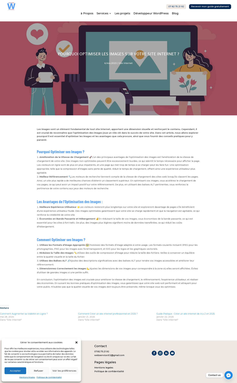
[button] (76, 342)
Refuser (38, 370)
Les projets (122, 13)
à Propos (87, 13)
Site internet (126, 63)
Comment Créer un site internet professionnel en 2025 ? (108, 313)
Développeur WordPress (151, 13)
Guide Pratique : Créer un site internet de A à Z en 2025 (185, 313)
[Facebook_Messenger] (228, 375)
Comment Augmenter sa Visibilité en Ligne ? (24, 313)
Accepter (15, 370)
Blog (175, 13)
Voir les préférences (64, 370)
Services (102, 13)
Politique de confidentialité (49, 377)
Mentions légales (27, 377)
